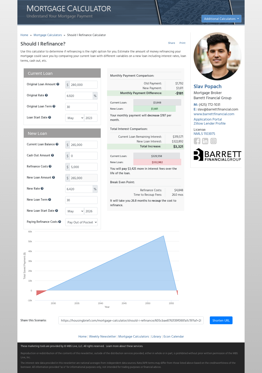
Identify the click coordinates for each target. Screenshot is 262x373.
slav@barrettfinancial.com (218, 109)
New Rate (35, 188)
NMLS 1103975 (204, 133)
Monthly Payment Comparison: (132, 75)
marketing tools (36, 346)
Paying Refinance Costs (44, 221)
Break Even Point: (122, 182)
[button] (57, 84)
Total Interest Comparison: (129, 128)
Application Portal (208, 119)
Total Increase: (150, 146)
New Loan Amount (41, 177)
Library (156, 336)
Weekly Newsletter (102, 336)
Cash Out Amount (40, 155)
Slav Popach (208, 86)
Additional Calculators (220, 18)
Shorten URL (221, 320)
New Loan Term (39, 199)
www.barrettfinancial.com (214, 114)
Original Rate (37, 95)
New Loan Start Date (42, 210)
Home (24, 35)
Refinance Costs (39, 166)
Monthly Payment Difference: (141, 92)
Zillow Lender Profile (210, 123)
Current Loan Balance (42, 144)
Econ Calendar (174, 336)
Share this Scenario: (33, 320)
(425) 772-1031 (209, 104)
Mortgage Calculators (48, 35)
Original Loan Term (41, 106)
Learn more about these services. (124, 346)
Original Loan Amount (43, 84)
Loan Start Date (39, 117)
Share (171, 43)
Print (182, 43)
